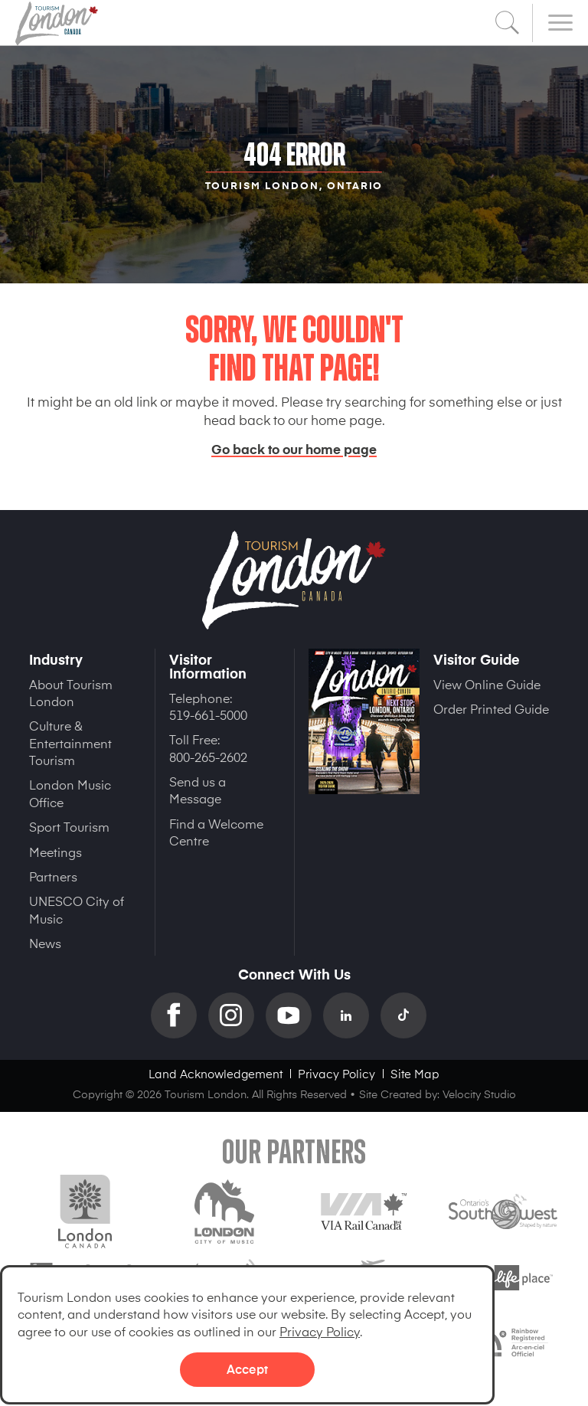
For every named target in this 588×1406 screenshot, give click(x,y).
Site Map (414, 1073)
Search (507, 23)
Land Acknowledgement (216, 1073)
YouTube (294, 1015)
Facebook (179, 1015)
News (45, 942)
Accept (247, 1368)
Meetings (55, 851)
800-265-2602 (208, 756)
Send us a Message (197, 789)
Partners (53, 876)
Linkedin (352, 1015)
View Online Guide (487, 683)
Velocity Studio (479, 1094)
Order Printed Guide (491, 708)
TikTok (409, 1015)
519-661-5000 (208, 714)
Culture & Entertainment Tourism (70, 742)
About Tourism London (71, 692)
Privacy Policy (319, 1331)
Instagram (237, 1015)
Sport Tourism (69, 826)
